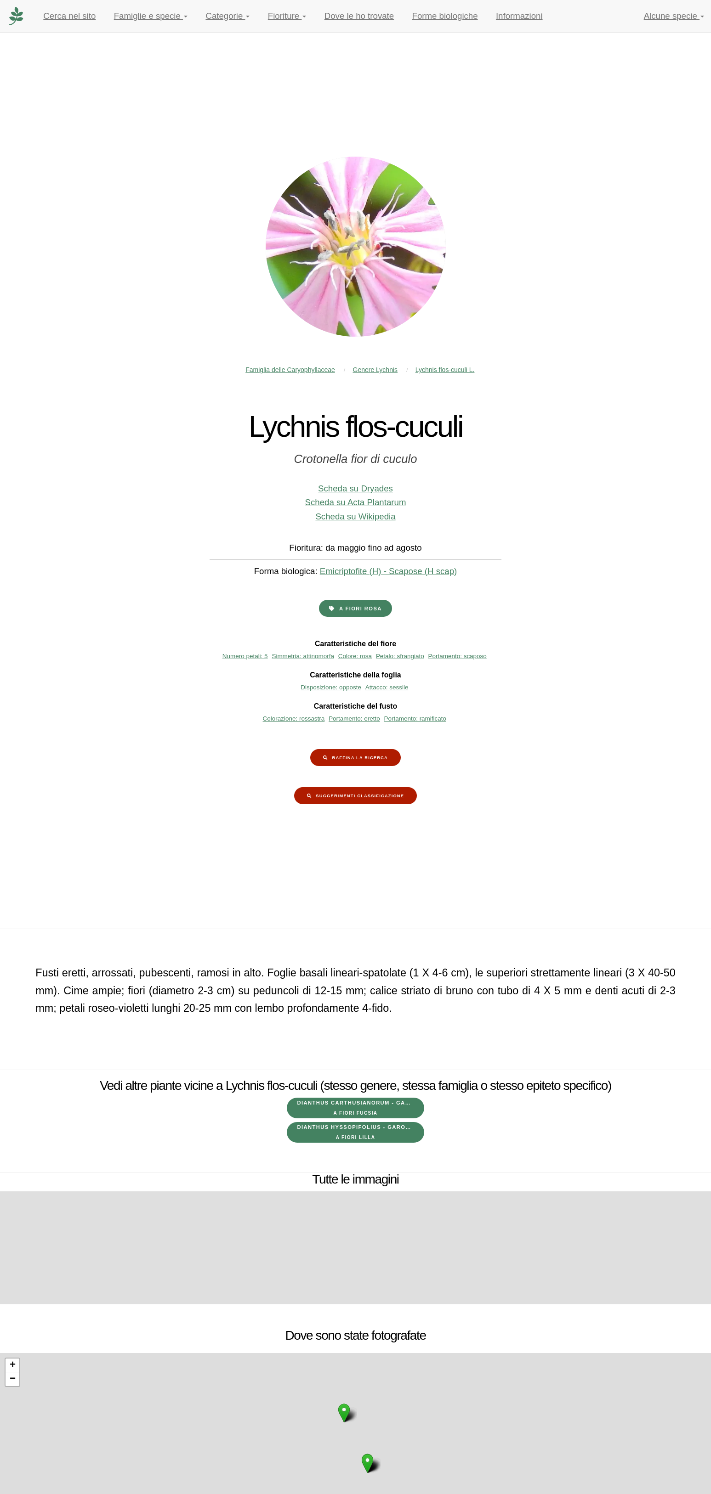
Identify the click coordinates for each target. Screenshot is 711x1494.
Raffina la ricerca (360, 757)
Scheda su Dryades (355, 488)
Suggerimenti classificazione (360, 796)
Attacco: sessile (387, 687)
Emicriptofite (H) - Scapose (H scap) (388, 571)
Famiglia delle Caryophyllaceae (290, 369)
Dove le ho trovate (359, 16)
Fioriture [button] (287, 16)
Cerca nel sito (69, 16)
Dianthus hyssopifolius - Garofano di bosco (360, 1132)
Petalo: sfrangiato (400, 656)
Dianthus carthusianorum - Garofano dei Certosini (360, 1108)
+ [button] (13, 1365)
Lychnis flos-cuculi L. (445, 369)
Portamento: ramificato (415, 718)
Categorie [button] (227, 16)
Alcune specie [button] (674, 16)
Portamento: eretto (354, 718)
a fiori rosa (360, 608)
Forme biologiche (445, 16)
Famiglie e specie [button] (151, 16)
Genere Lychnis (375, 369)
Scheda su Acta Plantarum (355, 502)
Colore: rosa (355, 656)
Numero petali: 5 (245, 656)
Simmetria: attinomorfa (303, 656)
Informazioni (519, 16)
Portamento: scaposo (457, 656)
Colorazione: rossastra (294, 718)
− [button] (13, 1379)
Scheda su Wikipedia (355, 516)
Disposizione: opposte (331, 687)
